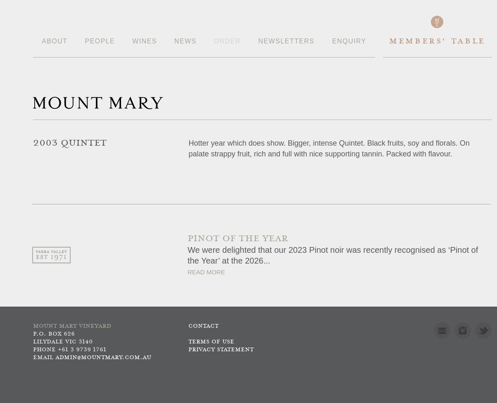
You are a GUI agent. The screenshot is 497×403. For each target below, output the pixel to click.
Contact (203, 326)
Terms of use (211, 342)
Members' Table (437, 41)
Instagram (462, 330)
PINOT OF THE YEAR (238, 239)
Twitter (483, 330)
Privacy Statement (221, 349)
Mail (442, 330)
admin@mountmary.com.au (103, 357)
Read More (206, 272)
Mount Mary (98, 103)
